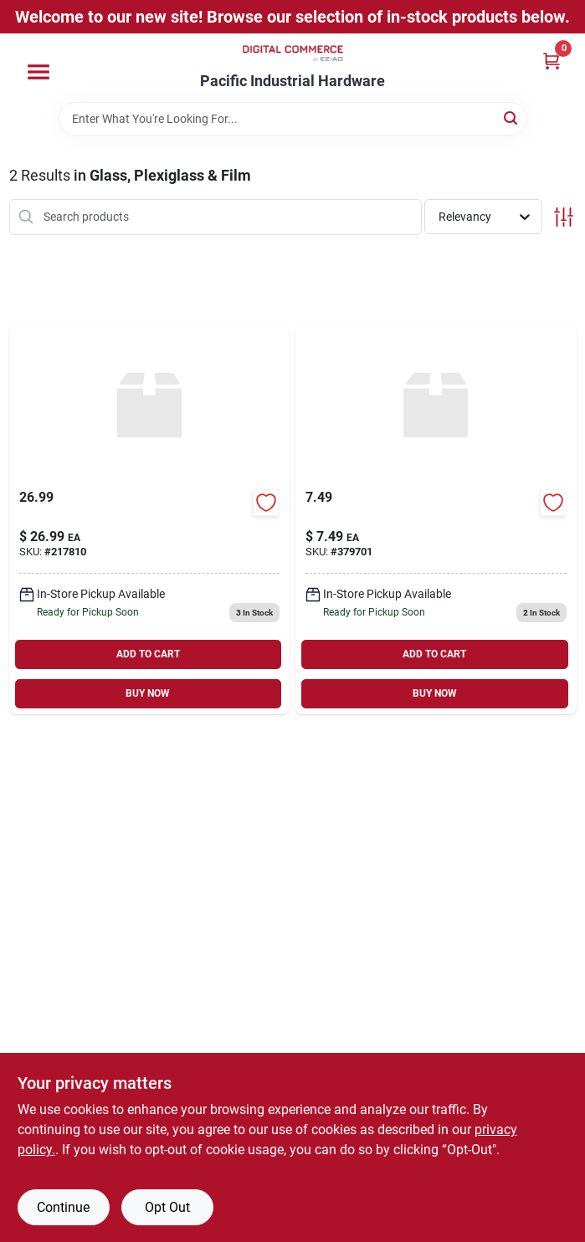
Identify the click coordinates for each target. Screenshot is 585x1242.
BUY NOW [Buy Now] (148, 693)
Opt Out (167, 1207)
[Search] (512, 117)
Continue (63, 1207)
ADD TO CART (148, 654)
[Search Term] (293, 118)
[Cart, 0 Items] (551, 60)
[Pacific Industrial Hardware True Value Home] (293, 53)
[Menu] (38, 72)
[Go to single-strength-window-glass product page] (149, 519)
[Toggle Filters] (563, 217)
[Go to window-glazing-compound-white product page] (436, 519)
